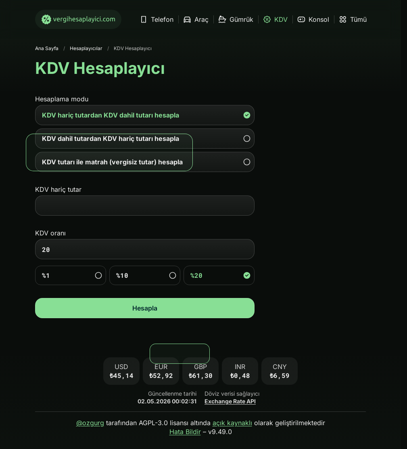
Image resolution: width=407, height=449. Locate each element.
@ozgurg (90, 423)
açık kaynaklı (232, 423)
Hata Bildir (185, 432)
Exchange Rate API (230, 401)
